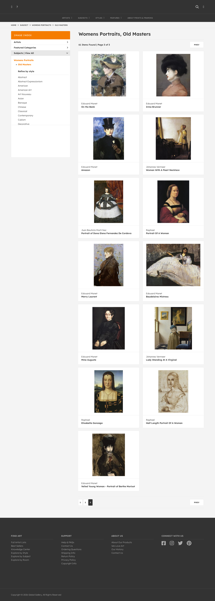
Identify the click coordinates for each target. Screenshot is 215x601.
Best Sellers (17, 546)
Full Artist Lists (18, 542)
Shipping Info (68, 552)
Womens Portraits (24, 60)
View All (29, 53)
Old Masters (24, 64)
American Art (25, 90)
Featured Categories (41, 47)
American (23, 85)
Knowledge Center (20, 549)
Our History (117, 549)
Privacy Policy (68, 559)
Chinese (22, 107)
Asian (21, 98)
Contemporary (25, 115)
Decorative (23, 124)
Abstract (22, 77)
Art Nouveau (24, 94)
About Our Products (121, 542)
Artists (41, 42)
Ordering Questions (71, 549)
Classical (22, 111)
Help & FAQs (67, 542)
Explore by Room (20, 559)
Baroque (22, 102)
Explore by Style (19, 552)
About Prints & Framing (140, 18)
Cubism (22, 119)
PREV (196, 45)
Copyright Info (69, 563)
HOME (13, 25)
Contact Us (67, 546)
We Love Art (117, 546)
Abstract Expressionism (30, 81)
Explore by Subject (20, 556)
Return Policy (68, 556)
